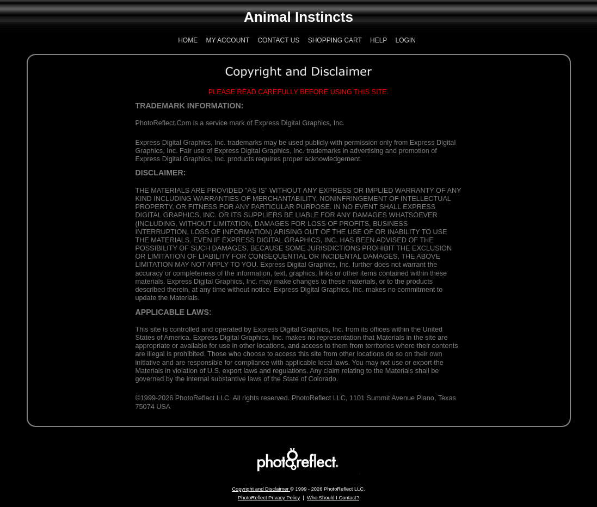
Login (405, 40)
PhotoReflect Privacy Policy (269, 497)
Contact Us (278, 40)
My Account (228, 40)
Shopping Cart (335, 40)
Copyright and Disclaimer (261, 489)
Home (188, 40)
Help (378, 40)
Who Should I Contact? (333, 497)
